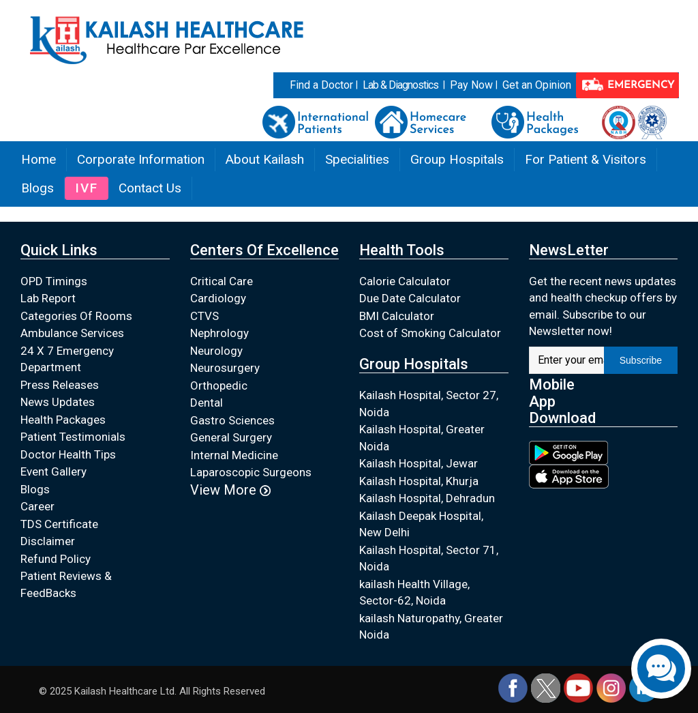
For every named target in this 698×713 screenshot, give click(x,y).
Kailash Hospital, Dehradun (427, 498)
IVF (86, 188)
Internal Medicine (234, 455)
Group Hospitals (457, 159)
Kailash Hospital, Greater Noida (422, 437)
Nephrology (219, 333)
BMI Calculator (396, 316)
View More (230, 490)
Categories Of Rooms (76, 316)
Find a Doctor (321, 84)
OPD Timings (53, 281)
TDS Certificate (59, 524)
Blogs (37, 188)
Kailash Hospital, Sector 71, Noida (428, 558)
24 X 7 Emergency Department (67, 359)
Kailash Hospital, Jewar (418, 463)
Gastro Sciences (232, 420)
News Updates (57, 402)
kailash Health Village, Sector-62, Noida (414, 592)
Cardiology (218, 298)
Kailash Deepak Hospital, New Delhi (421, 524)
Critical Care (221, 281)
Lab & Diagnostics (400, 84)
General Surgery (231, 437)
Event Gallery (53, 471)
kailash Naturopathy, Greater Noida (431, 626)
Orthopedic (218, 385)
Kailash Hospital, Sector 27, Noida (428, 403)
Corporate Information (140, 159)
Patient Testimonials (72, 436)
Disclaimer (47, 541)
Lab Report (48, 298)
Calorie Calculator (405, 281)
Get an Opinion (536, 84)
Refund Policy (55, 559)
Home (38, 159)
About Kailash (265, 159)
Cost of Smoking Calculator (430, 333)
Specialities (357, 159)
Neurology (216, 351)
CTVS (204, 316)
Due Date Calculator (410, 298)
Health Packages (63, 419)
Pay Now (471, 84)
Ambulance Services (72, 333)
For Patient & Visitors (585, 159)
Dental (206, 402)
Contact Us (150, 188)
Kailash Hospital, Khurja (419, 481)
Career (37, 506)
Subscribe (641, 360)
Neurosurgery (225, 368)
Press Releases (59, 385)
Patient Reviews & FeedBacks (66, 584)
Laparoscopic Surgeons (251, 472)
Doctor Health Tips (68, 454)
